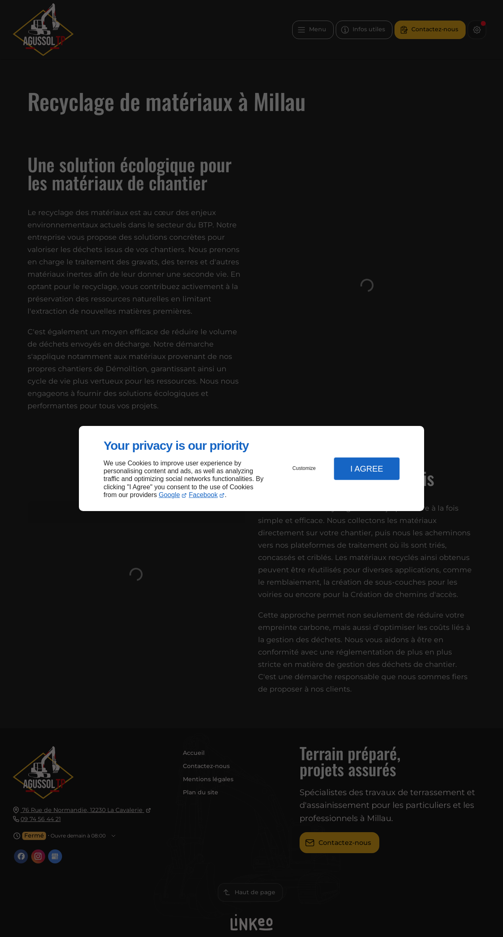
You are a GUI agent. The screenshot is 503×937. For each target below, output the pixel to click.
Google (169, 494)
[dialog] (251, 468)
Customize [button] (304, 468)
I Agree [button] (366, 468)
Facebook (203, 494)
